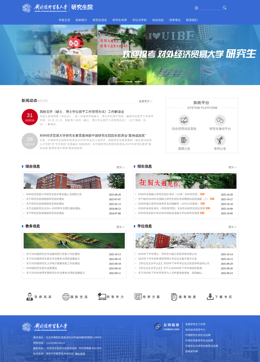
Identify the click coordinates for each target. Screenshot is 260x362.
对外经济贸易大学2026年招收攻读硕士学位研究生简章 (171, 213)
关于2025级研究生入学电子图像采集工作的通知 (53, 263)
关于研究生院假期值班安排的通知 (45, 198)
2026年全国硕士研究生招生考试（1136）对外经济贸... (171, 194)
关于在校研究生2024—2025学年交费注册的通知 (53, 208)
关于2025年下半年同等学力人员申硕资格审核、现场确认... (171, 272)
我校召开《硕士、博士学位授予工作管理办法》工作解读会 (82, 111)
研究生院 (82, 7)
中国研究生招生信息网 (198, 335)
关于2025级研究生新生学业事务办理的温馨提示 (53, 258)
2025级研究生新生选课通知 (41, 268)
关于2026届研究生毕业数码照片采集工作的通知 (53, 253)
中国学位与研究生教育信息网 (201, 346)
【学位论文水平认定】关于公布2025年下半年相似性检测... (171, 268)
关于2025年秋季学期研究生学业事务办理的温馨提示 (55, 272)
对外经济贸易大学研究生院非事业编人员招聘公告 (54, 194)
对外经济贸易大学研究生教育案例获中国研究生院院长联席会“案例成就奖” (93, 135)
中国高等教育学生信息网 (199, 340)
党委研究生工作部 (195, 324)
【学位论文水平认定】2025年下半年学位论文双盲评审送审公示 (173, 263)
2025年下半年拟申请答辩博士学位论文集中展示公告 (167, 258)
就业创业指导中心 (195, 329)
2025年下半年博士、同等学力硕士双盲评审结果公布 (167, 253)
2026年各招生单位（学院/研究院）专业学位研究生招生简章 (174, 208)
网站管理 (80, 353)
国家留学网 (191, 351)
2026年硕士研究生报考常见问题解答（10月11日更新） (171, 203)
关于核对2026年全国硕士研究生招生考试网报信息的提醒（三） (176, 198)
